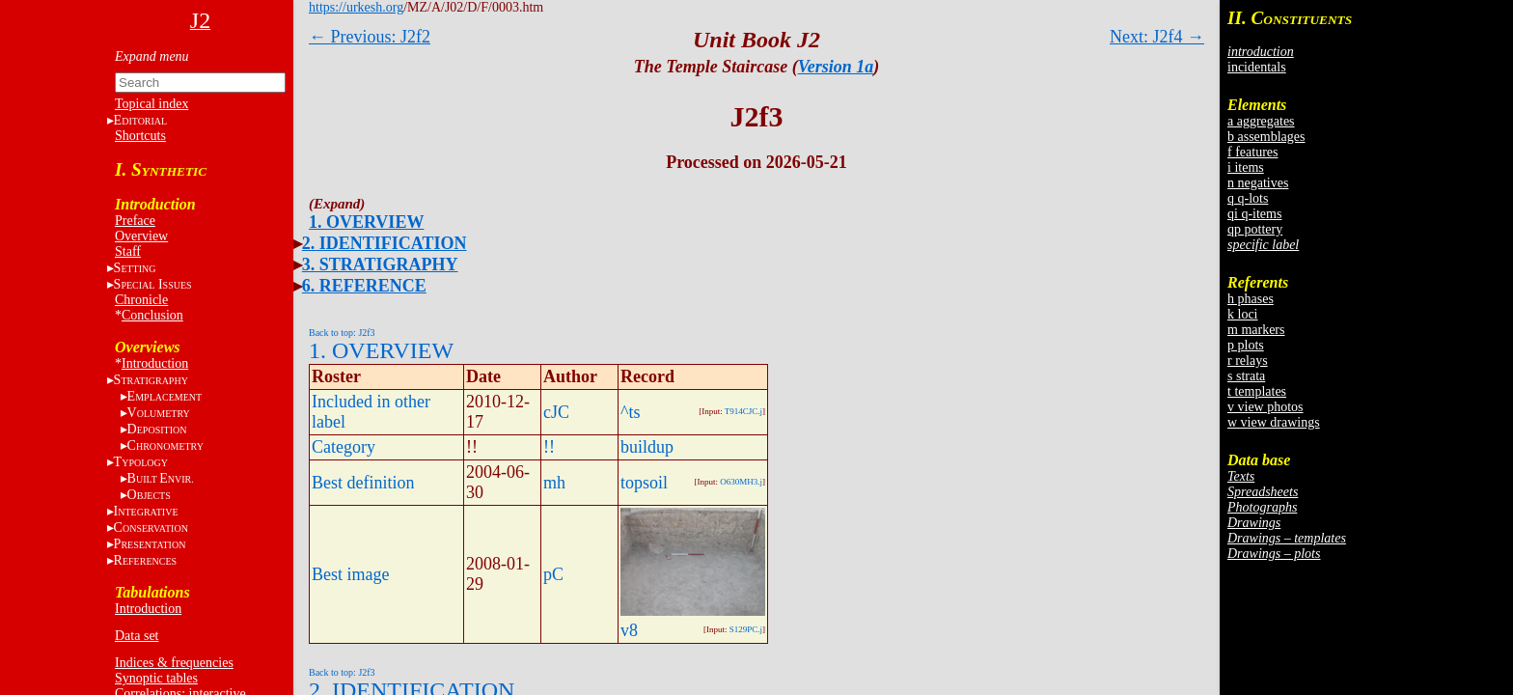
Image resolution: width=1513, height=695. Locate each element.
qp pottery (1254, 229)
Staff (128, 251)
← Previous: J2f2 (369, 36)
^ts (630, 412)
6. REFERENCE (364, 285)
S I (153, 284)
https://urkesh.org (356, 7)
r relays (1247, 360)
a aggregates (1261, 121)
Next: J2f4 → (1157, 36)
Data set (136, 635)
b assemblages (1266, 136)
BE (160, 478)
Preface (135, 220)
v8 (629, 630)
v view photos (1265, 407)
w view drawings (1273, 422)
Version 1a (836, 66)
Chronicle (141, 299)
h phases (1250, 299)
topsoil (644, 482)
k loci (1242, 314)
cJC (556, 412)
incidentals (1256, 67)
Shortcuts (140, 135)
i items (1245, 167)
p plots (1245, 345)
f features (1252, 152)
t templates (1256, 391)
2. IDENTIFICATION (384, 243)
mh (554, 482)
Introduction (155, 363)
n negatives (1257, 183)
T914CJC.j (743, 411)
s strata (1246, 376)
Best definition (363, 482)
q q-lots (1247, 198)
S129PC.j (745, 629)
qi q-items (1254, 214)
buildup (647, 447)
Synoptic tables (156, 678)
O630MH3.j (741, 481)
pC (553, 574)
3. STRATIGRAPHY (380, 264)
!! (549, 447)
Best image (350, 574)
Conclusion (152, 315)
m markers (1255, 329)
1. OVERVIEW (366, 222)
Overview (141, 236)
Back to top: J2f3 (342, 332)
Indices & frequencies (174, 662)
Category (343, 447)
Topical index (151, 104)
